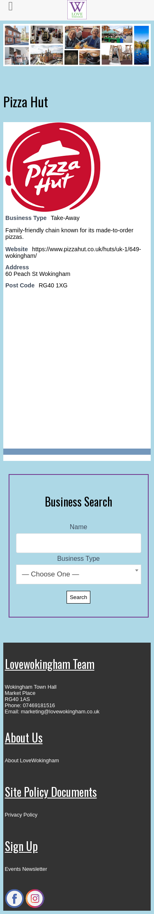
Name (78, 526)
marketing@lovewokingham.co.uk (60, 711)
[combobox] (78, 574)
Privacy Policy (21, 815)
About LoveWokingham (32, 760)
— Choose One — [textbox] (50, 574)
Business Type (78, 558)
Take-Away (65, 218)
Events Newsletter (26, 869)
